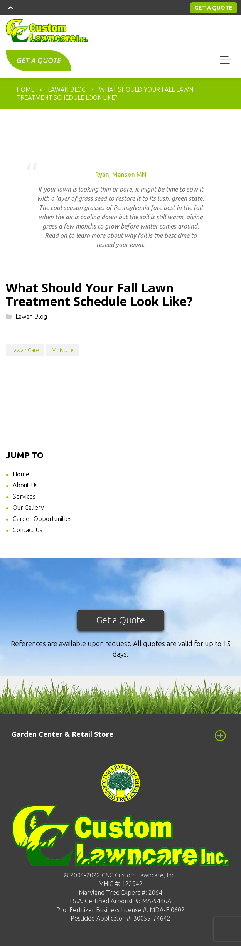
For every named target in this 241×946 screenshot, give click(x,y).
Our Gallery (28, 507)
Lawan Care (25, 350)
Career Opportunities (42, 518)
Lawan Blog (31, 316)
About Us (25, 485)
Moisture (63, 350)
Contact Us (27, 529)
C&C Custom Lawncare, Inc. (138, 875)
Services (24, 496)
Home (21, 473)
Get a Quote (120, 620)
